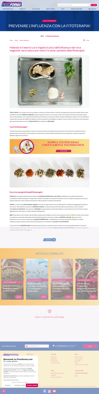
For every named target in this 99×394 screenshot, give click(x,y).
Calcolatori (36, 9)
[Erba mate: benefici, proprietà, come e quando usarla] (12, 279)
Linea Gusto (53, 357)
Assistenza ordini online (56, 377)
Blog (63, 9)
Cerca (93, 5)
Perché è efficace (8, 9)
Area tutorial (51, 9)
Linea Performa (54, 360)
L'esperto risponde (81, 373)
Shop (52, 370)
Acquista (93, 9)
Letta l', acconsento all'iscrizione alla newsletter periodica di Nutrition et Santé (65, 346)
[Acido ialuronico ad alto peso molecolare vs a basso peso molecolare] (37, 279)
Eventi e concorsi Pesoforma (81, 364)
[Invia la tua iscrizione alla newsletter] (90, 346)
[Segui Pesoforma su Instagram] (49, 391)
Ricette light (78, 360)
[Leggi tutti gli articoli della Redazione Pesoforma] (49, 36)
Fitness (76, 362)
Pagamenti (53, 375)
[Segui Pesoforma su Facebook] (44, 391)
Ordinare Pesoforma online (57, 373)
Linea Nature (54, 359)
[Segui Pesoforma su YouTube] (54, 391)
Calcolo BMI (79, 370)
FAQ (76, 376)
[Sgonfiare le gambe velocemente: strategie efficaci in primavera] (62, 279)
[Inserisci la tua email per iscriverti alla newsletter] (37, 346)
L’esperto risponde (76, 9)
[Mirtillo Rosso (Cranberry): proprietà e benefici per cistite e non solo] (86, 279)
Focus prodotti (78, 359)
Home (11, 40)
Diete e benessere (24, 40)
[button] (49, 240)
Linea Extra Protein (55, 362)
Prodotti (23, 9)
